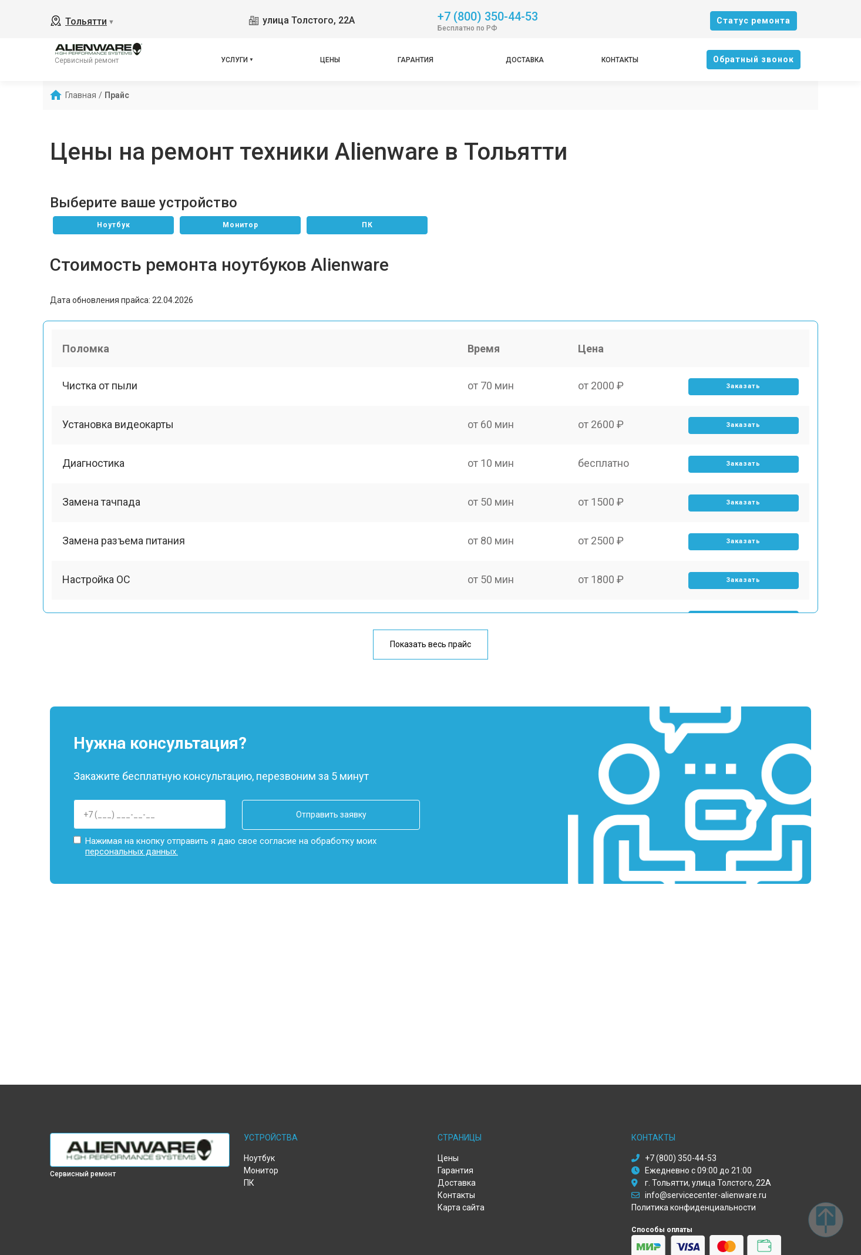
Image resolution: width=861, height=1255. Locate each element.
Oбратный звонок (753, 59)
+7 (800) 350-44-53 (488, 15)
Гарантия (415, 60)
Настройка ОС (97, 593)
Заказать (742, 389)
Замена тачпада (102, 511)
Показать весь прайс (430, 645)
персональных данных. (131, 850)
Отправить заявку (318, 814)
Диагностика (94, 471)
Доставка (525, 60)
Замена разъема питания (124, 552)
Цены (330, 60)
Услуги (234, 60)
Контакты (619, 60)
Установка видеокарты (119, 429)
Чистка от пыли (101, 389)
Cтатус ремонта (754, 20)
